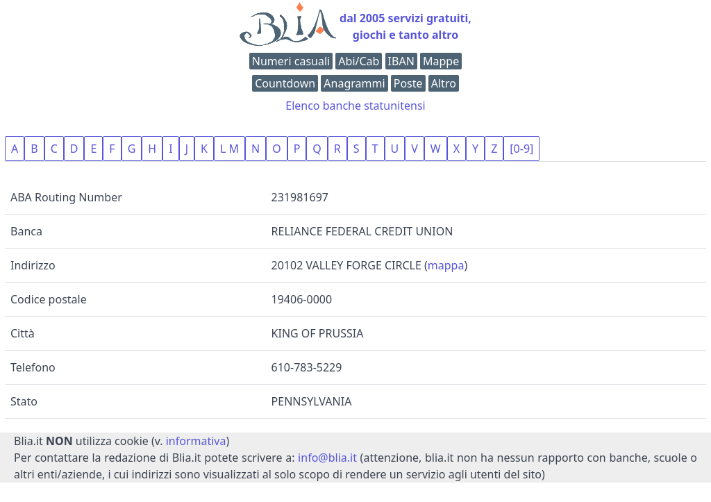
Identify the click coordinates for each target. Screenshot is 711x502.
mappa (446, 265)
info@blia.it (327, 457)
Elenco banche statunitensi (355, 105)
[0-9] (521, 148)
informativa (196, 441)
